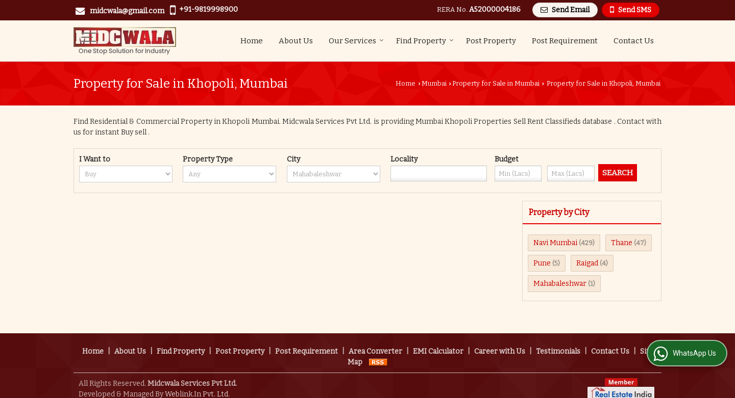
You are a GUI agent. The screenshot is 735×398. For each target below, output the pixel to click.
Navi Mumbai (555, 242)
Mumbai (434, 83)
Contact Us (634, 40)
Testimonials (558, 340)
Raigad (587, 263)
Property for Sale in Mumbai (496, 83)
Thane (621, 242)
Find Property (425, 40)
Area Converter (375, 340)
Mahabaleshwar (559, 283)
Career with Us (499, 340)
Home (251, 40)
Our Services (356, 40)
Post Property (491, 40)
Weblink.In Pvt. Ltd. (197, 383)
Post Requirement (565, 40)
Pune (542, 263)
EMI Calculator (438, 340)
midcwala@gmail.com (127, 11)
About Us (296, 40)
